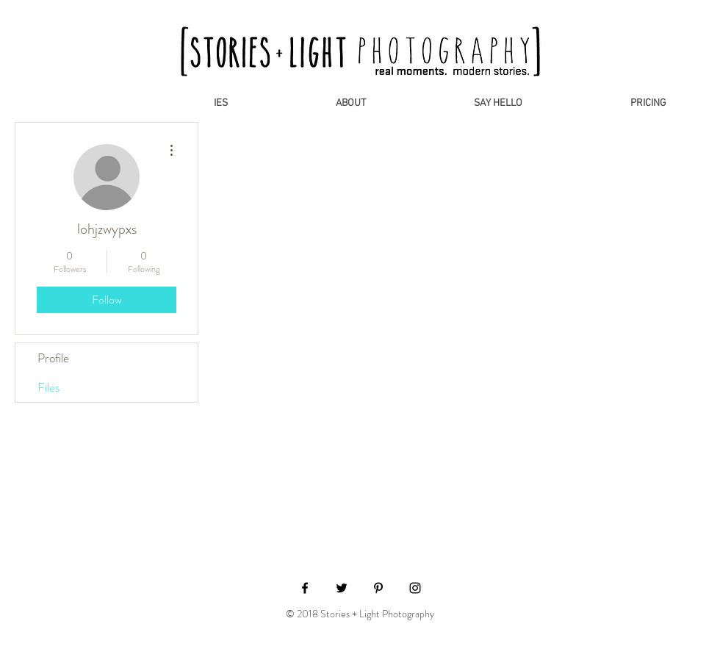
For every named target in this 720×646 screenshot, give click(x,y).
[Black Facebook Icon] (305, 588)
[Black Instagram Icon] (415, 588)
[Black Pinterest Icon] (378, 588)
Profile (53, 358)
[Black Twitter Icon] (341, 588)
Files (48, 387)
